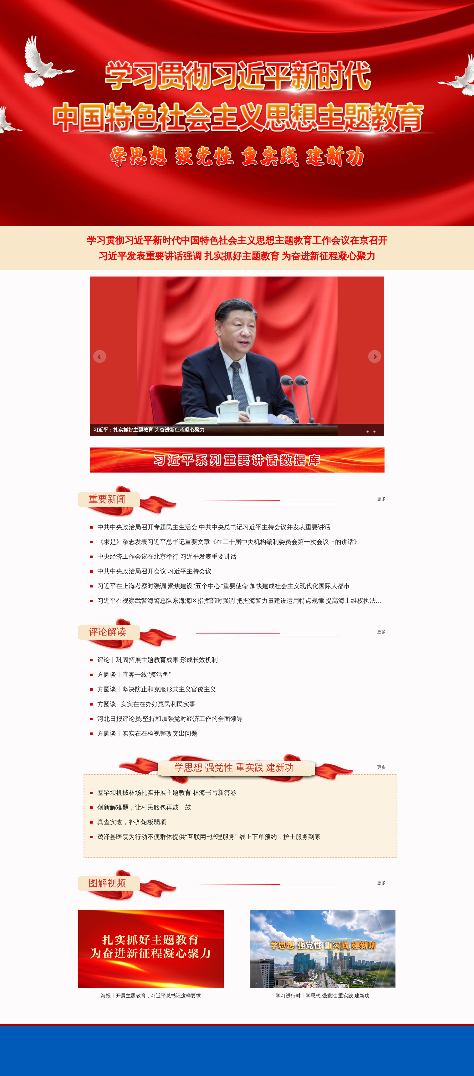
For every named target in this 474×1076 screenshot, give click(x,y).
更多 (381, 499)
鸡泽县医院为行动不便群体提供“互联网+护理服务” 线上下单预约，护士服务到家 (209, 836)
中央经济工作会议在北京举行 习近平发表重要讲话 (167, 556)
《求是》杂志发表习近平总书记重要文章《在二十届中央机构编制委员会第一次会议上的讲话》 (228, 541)
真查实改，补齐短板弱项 (131, 822)
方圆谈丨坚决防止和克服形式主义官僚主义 (156, 689)
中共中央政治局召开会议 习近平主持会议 (154, 571)
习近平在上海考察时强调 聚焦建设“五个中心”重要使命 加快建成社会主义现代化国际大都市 (223, 585)
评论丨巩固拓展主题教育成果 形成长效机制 (157, 659)
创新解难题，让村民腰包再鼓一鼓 (144, 807)
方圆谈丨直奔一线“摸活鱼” (134, 674)
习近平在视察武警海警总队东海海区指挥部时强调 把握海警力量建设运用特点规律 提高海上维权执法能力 (242, 600)
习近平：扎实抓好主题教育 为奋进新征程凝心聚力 (149, 429)
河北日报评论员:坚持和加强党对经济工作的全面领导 (170, 718)
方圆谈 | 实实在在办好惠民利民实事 (146, 704)
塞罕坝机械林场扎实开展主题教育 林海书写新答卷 (167, 792)
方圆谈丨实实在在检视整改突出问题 (147, 733)
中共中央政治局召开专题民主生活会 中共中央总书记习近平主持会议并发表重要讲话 (213, 527)
